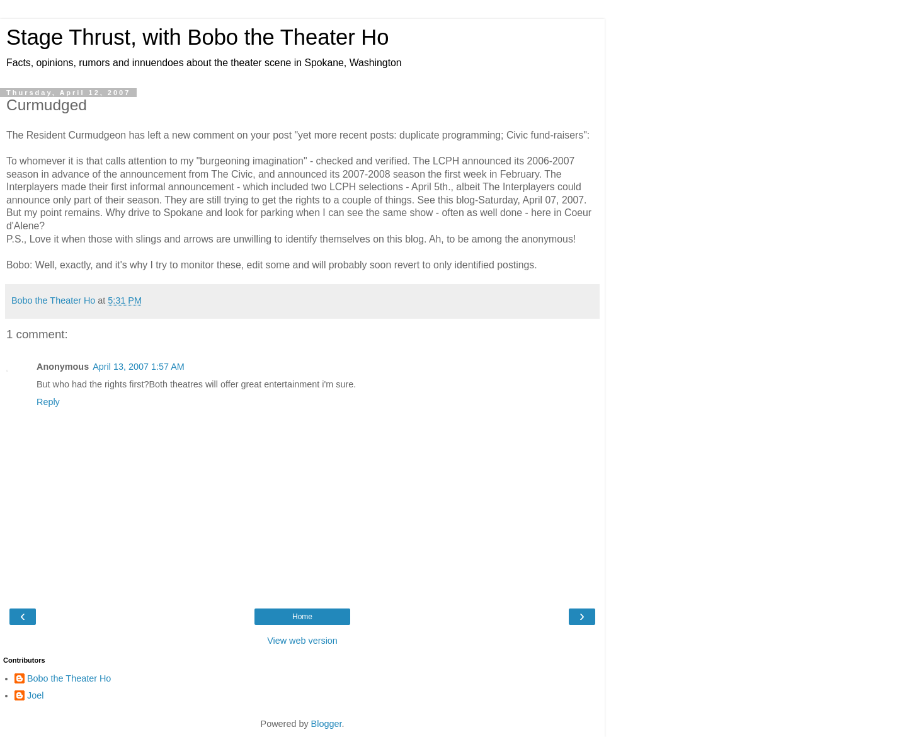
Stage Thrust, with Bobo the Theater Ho (197, 37)
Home (302, 616)
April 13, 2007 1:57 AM (139, 367)
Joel (35, 695)
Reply (48, 402)
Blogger (326, 724)
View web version (302, 641)
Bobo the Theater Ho (69, 678)
